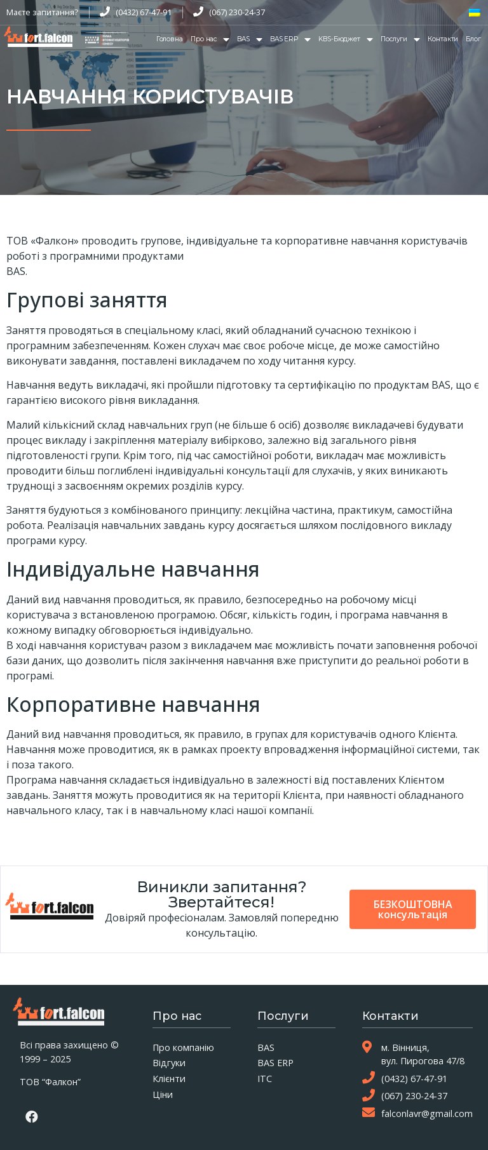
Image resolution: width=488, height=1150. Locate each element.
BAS (249, 39)
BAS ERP (290, 39)
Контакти (443, 39)
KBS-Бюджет (345, 39)
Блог (473, 39)
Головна (169, 39)
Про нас (210, 39)
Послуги (400, 39)
